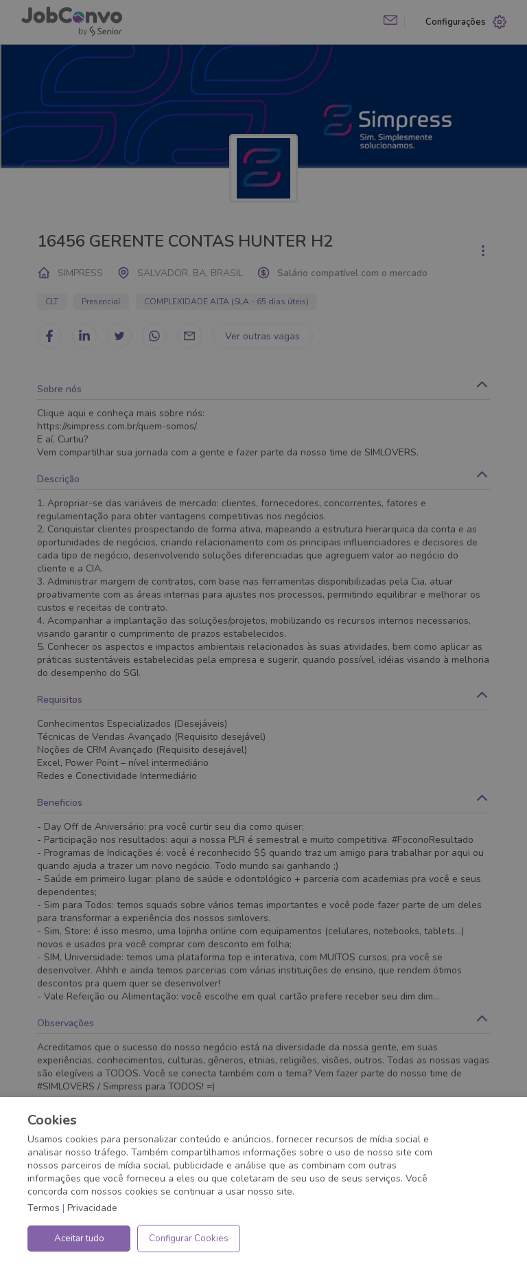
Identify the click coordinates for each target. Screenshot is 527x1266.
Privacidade (92, 1207)
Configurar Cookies (189, 1238)
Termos (43, 1207)
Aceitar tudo (79, 1238)
